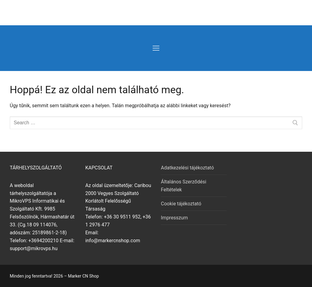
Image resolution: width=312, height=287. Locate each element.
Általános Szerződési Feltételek (183, 186)
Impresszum (174, 218)
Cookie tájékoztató (181, 204)
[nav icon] (156, 48)
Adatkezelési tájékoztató (187, 168)
